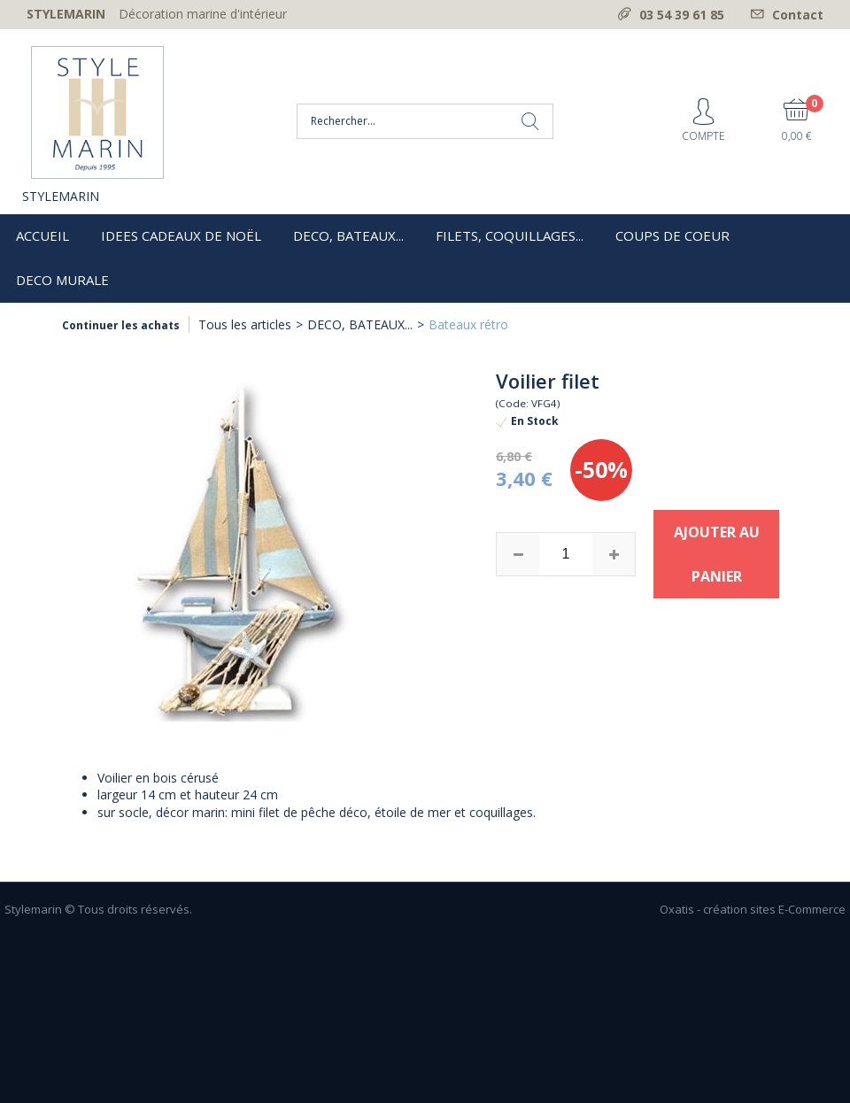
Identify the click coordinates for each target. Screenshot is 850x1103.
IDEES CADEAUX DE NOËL (181, 235)
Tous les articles (244, 324)
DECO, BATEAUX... (348, 235)
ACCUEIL (42, 235)
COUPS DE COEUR (672, 235)
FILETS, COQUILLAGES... (509, 235)
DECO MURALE (62, 280)
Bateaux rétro (468, 324)
